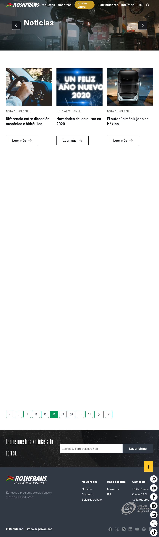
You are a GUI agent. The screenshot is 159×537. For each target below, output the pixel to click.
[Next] (99, 414)
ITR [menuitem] (139, 5)
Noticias (87, 489)
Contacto (87, 494)
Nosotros (113, 489)
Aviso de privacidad (39, 529)
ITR (109, 494)
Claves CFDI (139, 494)
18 (71, 414)
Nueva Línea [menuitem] (82, 4)
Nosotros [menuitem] (65, 5)
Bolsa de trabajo (92, 499)
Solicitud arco (140, 499)
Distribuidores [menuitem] (108, 5)
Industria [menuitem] (127, 5)
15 (45, 414)
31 (89, 414)
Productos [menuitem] (47, 5)
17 (62, 414)
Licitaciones (140, 489)
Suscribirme (138, 448)
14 (36, 414)
